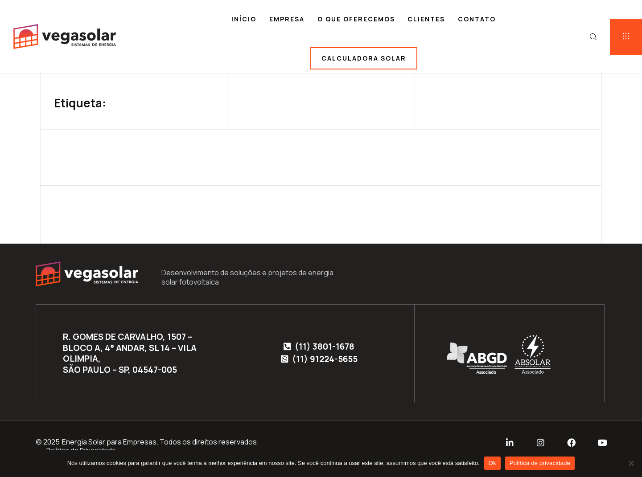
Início (243, 19)
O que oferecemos (356, 19)
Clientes (426, 19)
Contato (477, 19)
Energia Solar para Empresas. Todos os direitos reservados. (160, 442)
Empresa (287, 19)
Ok (492, 463)
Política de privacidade (540, 463)
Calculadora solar (363, 58)
